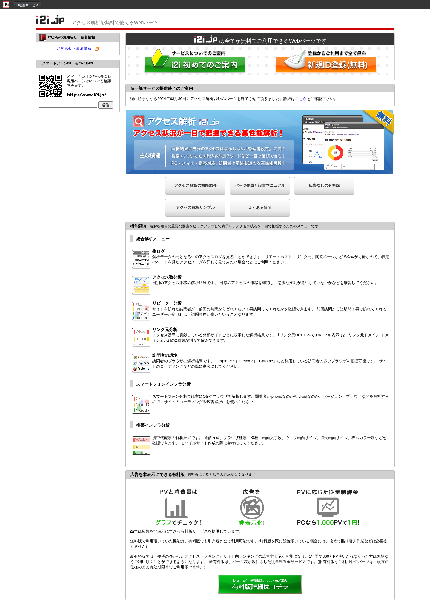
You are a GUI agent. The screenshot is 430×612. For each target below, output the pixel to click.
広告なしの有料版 (324, 185)
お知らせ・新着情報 (74, 48)
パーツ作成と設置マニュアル (260, 185)
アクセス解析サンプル (195, 207)
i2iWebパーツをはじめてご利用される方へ (193, 63)
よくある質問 (259, 207)
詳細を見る (260, 584)
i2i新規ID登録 (327, 63)
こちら (301, 98)
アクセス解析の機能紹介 (195, 185)
